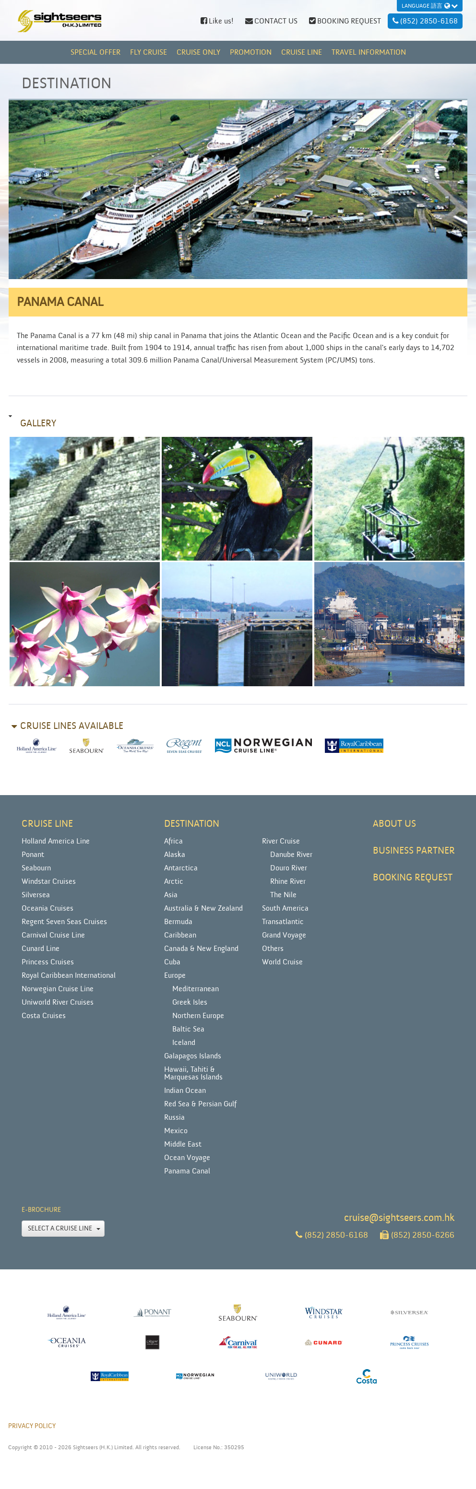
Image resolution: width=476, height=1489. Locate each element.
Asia (171, 895)
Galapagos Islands (192, 1056)
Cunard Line (41, 948)
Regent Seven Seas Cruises (64, 922)
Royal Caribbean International (69, 975)
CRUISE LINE (301, 52)
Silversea (36, 895)
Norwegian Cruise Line (58, 989)
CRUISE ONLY (198, 52)
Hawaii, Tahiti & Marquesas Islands (193, 1073)
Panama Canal (187, 1171)
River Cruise (281, 841)
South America (285, 908)
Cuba (172, 962)
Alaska (174, 854)
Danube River (291, 854)
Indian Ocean (185, 1090)
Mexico (176, 1131)
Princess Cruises (48, 962)
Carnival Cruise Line (53, 935)
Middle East (183, 1144)
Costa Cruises (44, 1016)
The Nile (283, 895)
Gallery (38, 423)
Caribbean (180, 935)
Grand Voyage (284, 935)
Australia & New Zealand (203, 908)
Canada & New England (201, 948)
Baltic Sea (188, 1029)
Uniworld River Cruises (58, 1002)
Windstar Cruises (49, 881)
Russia (174, 1117)
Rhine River (288, 881)
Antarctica (181, 868)
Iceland (183, 1042)
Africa (173, 841)
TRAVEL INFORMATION (369, 52)
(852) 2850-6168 (332, 1235)
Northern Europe (198, 1016)
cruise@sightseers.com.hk (399, 1218)
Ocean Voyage (187, 1157)
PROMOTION (251, 52)
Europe (175, 975)
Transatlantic (283, 922)
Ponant (33, 854)
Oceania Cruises (47, 908)
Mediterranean (195, 989)
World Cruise (282, 962)
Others (273, 948)
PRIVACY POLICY (32, 1426)
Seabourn (36, 868)
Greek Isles (189, 1002)
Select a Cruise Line (64, 1228)
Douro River (288, 868)
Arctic (173, 881)
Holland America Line (56, 841)
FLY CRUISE (148, 52)
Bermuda (178, 922)
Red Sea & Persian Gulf (200, 1104)
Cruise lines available (71, 726)
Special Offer (95, 52)
